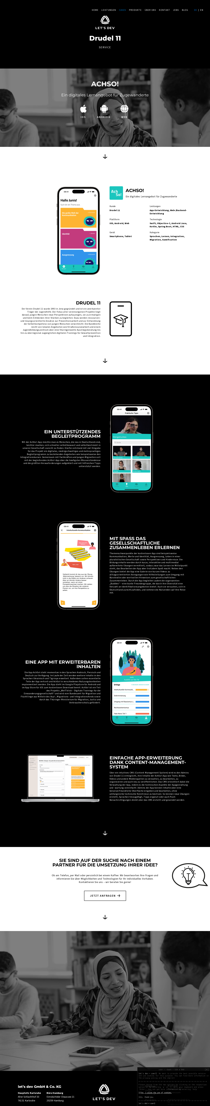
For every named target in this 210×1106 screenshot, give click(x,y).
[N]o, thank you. (146, 1097)
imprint (171, 1078)
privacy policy (150, 1078)
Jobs (176, 10)
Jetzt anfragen (103, 896)
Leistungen (108, 10)
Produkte (135, 10)
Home (95, 10)
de (195, 10)
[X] (207, 1069)
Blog (185, 10)
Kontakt (164, 10)
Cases (122, 10)
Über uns (150, 10)
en (201, 10)
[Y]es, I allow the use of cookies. (155, 1092)
